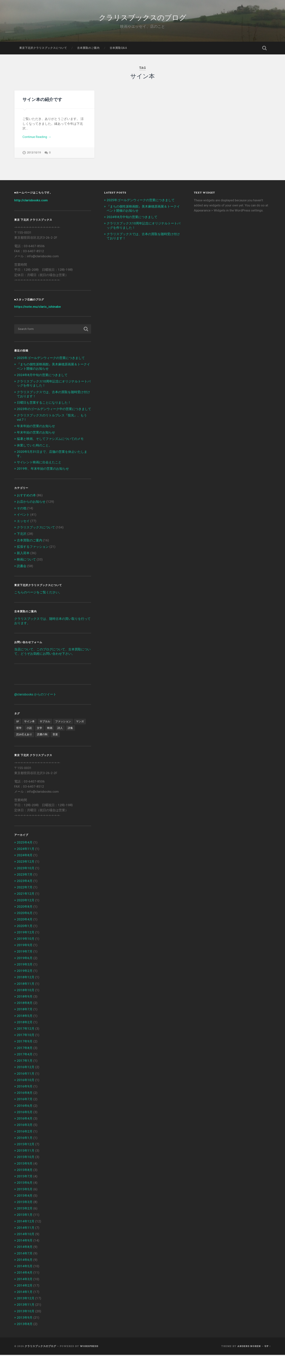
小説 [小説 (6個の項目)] (29, 728)
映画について (26, 560)
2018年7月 (25, 1010)
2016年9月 (25, 1087)
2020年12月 (25, 901)
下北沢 (21, 535)
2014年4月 (25, 1273)
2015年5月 (25, 1190)
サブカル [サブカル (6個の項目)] (45, 722)
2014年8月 (25, 1248)
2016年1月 (25, 1139)
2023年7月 (25, 875)
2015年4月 (25, 1196)
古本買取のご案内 (88, 48)
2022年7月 (25, 888)
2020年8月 (25, 907)
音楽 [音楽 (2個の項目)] (55, 735)
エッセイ (23, 522)
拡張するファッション (33, 547)
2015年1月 (25, 1216)
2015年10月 (25, 1158)
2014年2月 (25, 1286)
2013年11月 (25, 1306)
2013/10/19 (34, 152)
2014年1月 (25, 1293)
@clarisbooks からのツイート (35, 695)
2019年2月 (25, 972)
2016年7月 (25, 1100)
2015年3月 (25, 1203)
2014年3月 (25, 1280)
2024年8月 (25, 856)
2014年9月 (25, 1241)
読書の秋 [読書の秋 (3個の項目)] (42, 735)
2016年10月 (25, 1081)
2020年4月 (25, 920)
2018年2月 (25, 1023)
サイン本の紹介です (42, 99)
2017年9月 (25, 1042)
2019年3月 (25, 965)
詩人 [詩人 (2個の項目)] (60, 728)
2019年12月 (25, 933)
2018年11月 (25, 985)
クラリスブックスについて (36, 528)
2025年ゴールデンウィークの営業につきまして (51, 359)
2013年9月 (25, 1318)
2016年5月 (25, 1113)
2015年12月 (25, 1145)
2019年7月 (25, 952)
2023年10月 (25, 869)
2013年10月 (25, 1312)
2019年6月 (25, 959)
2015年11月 (25, 1152)
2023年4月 (25, 882)
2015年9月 (25, 1164)
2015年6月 (25, 1184)
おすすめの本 (26, 496)
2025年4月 (25, 843)
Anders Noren (249, 1347)
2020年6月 (25, 914)
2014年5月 (25, 1267)
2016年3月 (25, 1126)
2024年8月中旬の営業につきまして (42, 376)
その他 (21, 509)
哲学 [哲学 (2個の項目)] (19, 728)
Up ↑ (267, 1347)
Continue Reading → (36, 137)
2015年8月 (25, 1171)
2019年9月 (25, 946)
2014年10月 (25, 1235)
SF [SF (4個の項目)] (17, 722)
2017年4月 (25, 1055)
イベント (23, 515)
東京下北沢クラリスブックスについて (43, 48)
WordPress (89, 1347)
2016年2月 (25, 1132)
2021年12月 (25, 895)
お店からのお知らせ (31, 503)
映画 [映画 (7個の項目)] (49, 728)
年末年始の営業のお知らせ (36, 427)
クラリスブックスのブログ (142, 16)
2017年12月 (25, 1030)
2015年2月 (25, 1209)
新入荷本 (23, 554)
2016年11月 (25, 1074)
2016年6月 (25, 1106)
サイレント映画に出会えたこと (39, 463)
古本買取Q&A (118, 48)
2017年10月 (25, 1036)
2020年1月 (25, 927)
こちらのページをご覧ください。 (38, 593)
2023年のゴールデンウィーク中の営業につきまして (54, 410)
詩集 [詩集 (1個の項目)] (70, 728)
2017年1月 (25, 1062)
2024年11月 (25, 850)
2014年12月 (25, 1222)
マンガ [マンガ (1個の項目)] (80, 722)
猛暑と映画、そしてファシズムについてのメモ (50, 440)
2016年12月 (25, 1068)
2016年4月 (25, 1119)
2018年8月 (25, 1004)
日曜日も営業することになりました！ (44, 404)
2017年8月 (25, 1049)
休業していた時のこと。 (34, 446)
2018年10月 (25, 991)
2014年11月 (25, 1228)
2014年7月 (25, 1254)
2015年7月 (25, 1177)
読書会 (21, 567)
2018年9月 (25, 997)
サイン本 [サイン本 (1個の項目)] (29, 722)
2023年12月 (25, 863)
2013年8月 (25, 1325)
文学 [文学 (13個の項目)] (39, 728)
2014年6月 (25, 1261)
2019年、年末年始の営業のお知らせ (43, 470)
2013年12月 (25, 1299)
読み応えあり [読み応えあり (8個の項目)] (24, 735)
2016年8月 (25, 1094)
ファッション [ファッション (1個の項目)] (63, 722)
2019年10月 (25, 940)
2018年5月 (25, 1017)
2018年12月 (25, 978)
